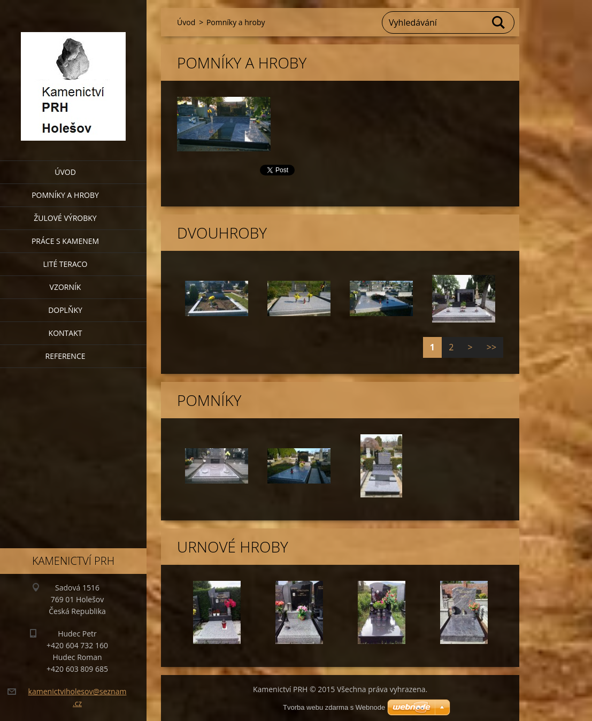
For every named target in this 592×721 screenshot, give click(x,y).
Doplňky (65, 310)
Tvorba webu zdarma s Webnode (334, 707)
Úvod (65, 172)
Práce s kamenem (65, 241)
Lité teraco (65, 264)
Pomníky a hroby (65, 195)
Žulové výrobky (65, 218)
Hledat (499, 22)
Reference (65, 356)
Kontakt (65, 333)
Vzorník (65, 287)
